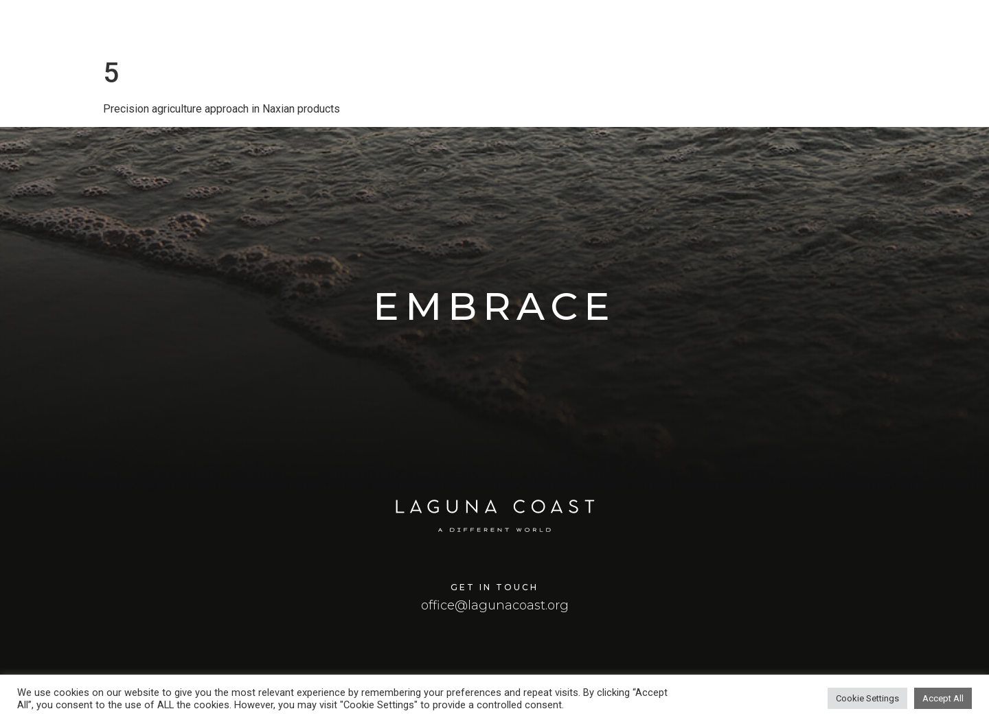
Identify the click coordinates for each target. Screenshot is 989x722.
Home (626, 27)
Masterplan (767, 27)
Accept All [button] (943, 698)
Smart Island (856, 27)
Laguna (691, 27)
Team (932, 27)
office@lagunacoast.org (495, 605)
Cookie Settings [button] (867, 698)
